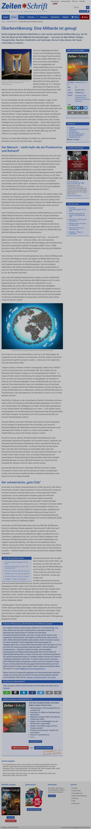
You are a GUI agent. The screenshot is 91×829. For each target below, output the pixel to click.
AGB (73, 801)
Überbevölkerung (80, 97)
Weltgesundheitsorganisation (79, 129)
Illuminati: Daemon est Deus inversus (17, 576)
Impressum (76, 803)
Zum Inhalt (11, 817)
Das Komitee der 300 (75, 183)
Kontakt (82, 1)
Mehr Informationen (75, 195)
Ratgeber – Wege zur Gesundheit (16, 579)
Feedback (6, 688)
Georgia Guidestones (76, 135)
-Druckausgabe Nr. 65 (32, 669)
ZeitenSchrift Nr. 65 (12, 21)
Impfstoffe (72, 131)
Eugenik (71, 127)
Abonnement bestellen (43, 748)
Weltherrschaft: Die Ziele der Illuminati (17, 574)
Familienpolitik (74, 132)
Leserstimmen (65, 1)
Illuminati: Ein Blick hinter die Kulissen (17, 571)
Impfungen (78, 101)
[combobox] (79, 7)
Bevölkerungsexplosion (77, 134)
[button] (6, 692)
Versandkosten (77, 793)
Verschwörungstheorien (82, 99)
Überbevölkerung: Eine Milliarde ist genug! (31, 21)
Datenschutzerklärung (79, 796)
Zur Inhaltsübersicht (35, 741)
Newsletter (84, 11)
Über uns (75, 1)
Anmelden (52, 796)
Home (3, 21)
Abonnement (55, 1)
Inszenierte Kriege (80, 95)
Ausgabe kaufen (20, 748)
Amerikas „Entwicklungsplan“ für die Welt (16, 563)
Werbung (75, 798)
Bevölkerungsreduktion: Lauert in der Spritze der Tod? (16, 567)
